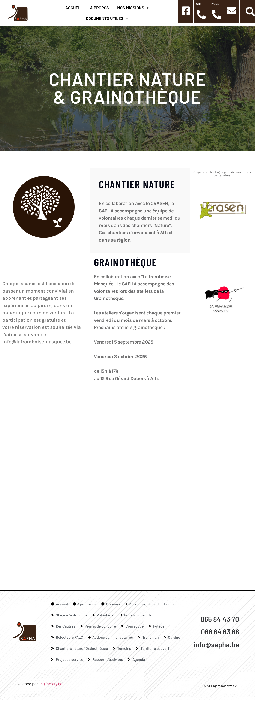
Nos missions (133, 7)
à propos (99, 7)
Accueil (73, 7)
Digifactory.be (50, 684)
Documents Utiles (107, 18)
